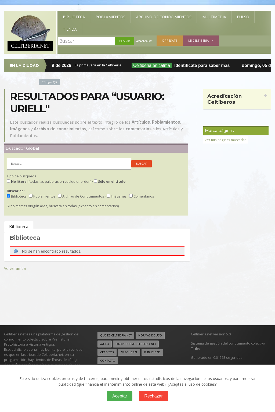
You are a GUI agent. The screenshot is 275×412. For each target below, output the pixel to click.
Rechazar (153, 396)
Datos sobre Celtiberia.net (136, 344)
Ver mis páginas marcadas (226, 140)
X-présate (169, 40)
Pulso (243, 16)
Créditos (107, 352)
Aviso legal (129, 352)
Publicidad (152, 352)
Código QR (49, 82)
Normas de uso (150, 335)
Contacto (107, 361)
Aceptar (119, 396)
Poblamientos (110, 16)
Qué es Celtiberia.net (116, 335)
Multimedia (214, 16)
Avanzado (144, 41)
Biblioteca (74, 16)
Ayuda (104, 344)
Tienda (70, 29)
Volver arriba (15, 268)
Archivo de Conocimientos (163, 16)
